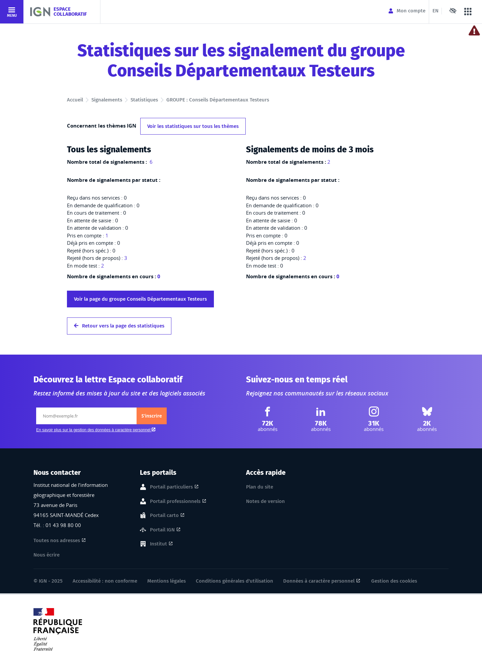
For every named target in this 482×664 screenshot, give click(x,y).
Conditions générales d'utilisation (234, 581)
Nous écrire (46, 555)
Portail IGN (162, 530)
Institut (158, 544)
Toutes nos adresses (56, 540)
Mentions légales (166, 581)
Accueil (75, 100)
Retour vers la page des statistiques (119, 326)
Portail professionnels (175, 501)
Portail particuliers (171, 487)
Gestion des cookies (394, 581)
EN (435, 11)
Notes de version (265, 501)
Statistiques (144, 100)
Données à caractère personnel (318, 581)
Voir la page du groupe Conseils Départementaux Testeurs (140, 299)
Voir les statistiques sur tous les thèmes (193, 126)
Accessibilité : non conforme (105, 581)
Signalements (106, 100)
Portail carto (164, 515)
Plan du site (259, 487)
